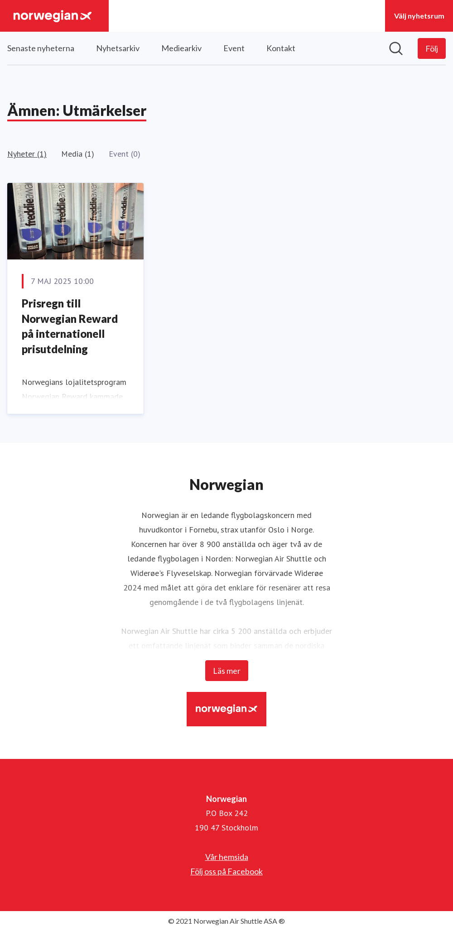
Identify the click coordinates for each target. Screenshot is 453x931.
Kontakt (280, 48)
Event (234, 48)
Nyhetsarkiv (118, 48)
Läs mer (227, 671)
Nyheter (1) (27, 154)
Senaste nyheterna (40, 48)
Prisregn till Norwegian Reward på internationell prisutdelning (70, 326)
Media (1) (77, 154)
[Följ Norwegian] (432, 48)
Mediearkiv (181, 48)
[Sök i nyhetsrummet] (396, 48)
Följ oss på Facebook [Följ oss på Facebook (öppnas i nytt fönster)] (226, 871)
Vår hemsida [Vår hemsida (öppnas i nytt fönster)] (226, 857)
